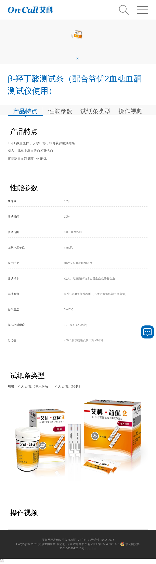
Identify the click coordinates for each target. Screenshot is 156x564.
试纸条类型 (95, 110)
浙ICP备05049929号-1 (105, 544)
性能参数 (60, 110)
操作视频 (130, 110)
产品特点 (25, 110)
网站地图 (90, 548)
